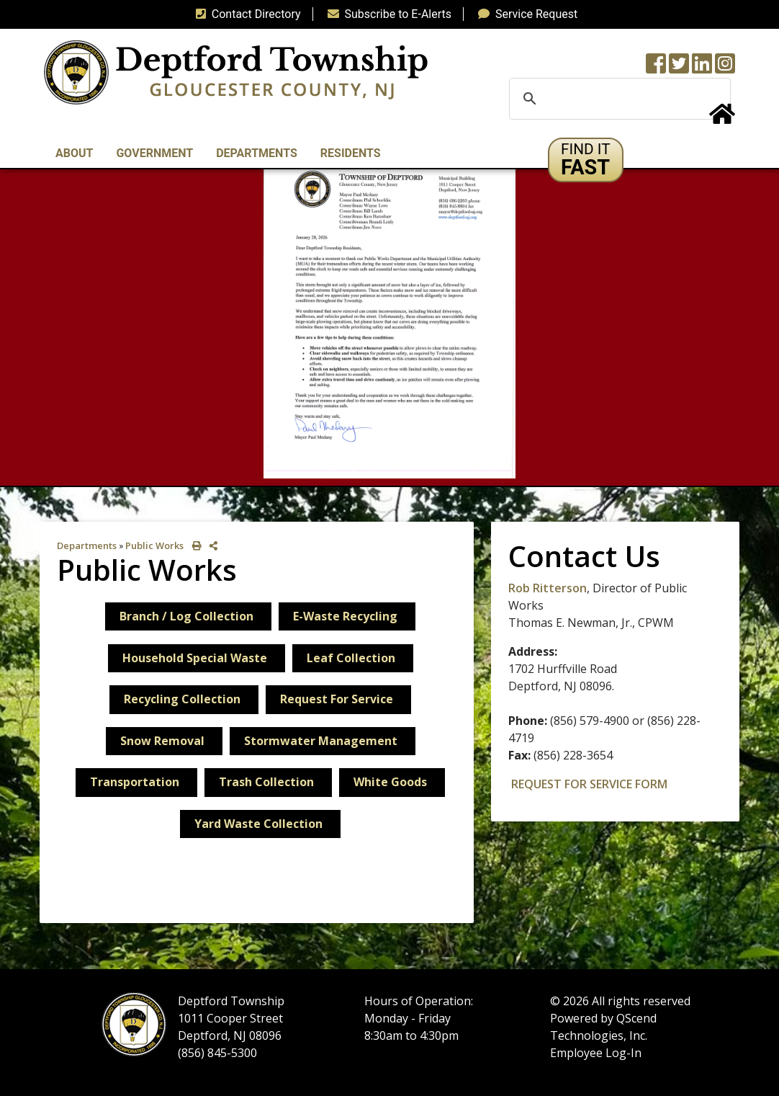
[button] (585, 160)
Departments (87, 545)
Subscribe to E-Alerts (387, 14)
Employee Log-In (595, 1053)
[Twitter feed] (679, 68)
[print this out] (194, 545)
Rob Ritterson (547, 588)
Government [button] (154, 153)
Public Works (154, 545)
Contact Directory (245, 14)
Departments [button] (256, 153)
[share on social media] (210, 545)
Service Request (524, 14)
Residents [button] (350, 153)
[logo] (236, 72)
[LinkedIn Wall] (702, 68)
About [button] (74, 153)
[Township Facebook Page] (656, 68)
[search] (617, 98)
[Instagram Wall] (725, 68)
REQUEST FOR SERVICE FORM (589, 784)
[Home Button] (722, 118)
